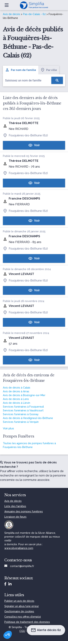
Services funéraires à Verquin (21, 421)
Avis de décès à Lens (16, 399)
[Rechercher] (57, 80)
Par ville (48, 70)
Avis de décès (11, 14)
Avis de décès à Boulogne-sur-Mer (24, 395)
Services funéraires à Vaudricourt (23, 410)
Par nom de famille (20, 70)
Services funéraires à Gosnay (21, 414)
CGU (22, 631)
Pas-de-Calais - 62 (34, 14)
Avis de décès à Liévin (16, 402)
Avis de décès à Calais (16, 387)
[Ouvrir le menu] (7, 5)
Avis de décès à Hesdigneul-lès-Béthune (28, 418)
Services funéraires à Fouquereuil (23, 406)
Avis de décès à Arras (16, 391)
